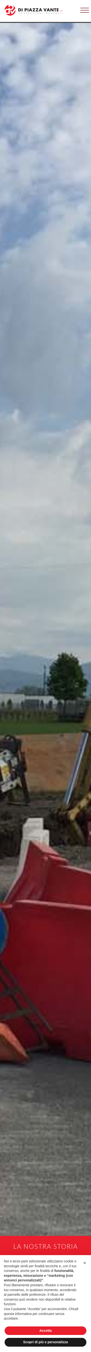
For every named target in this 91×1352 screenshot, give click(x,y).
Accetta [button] (45, 1331)
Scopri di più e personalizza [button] (45, 1342)
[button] (84, 9)
